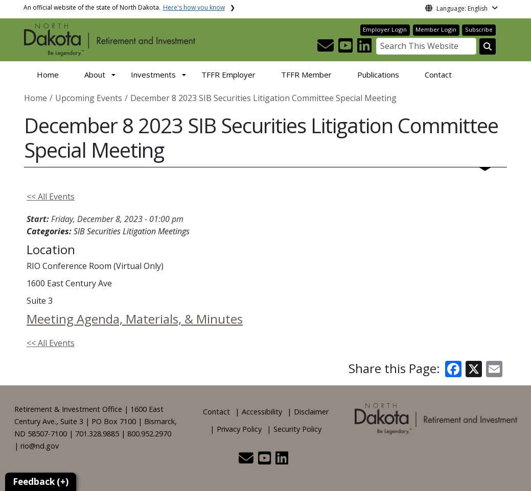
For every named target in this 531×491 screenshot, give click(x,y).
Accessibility (262, 411)
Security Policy (297, 429)
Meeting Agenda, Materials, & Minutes (135, 318)
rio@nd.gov (39, 446)
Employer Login (385, 29)
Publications (378, 74)
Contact (438, 74)
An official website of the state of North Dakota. (124, 7)
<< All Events (51, 196)
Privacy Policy (239, 429)
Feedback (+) (40, 481)
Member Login (435, 29)
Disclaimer (311, 411)
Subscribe (479, 29)
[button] (326, 48)
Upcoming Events (88, 98)
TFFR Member (306, 74)
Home (48, 74)
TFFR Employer (228, 74)
